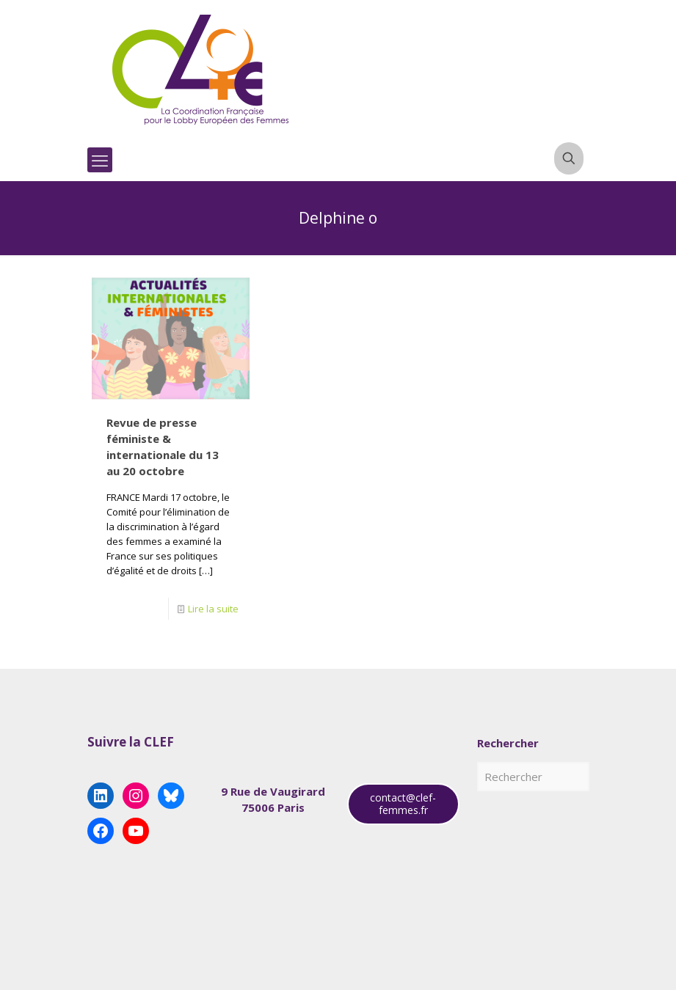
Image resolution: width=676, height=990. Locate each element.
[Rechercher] (533, 776)
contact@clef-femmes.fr (403, 804)
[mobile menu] (99, 159)
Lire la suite (213, 608)
